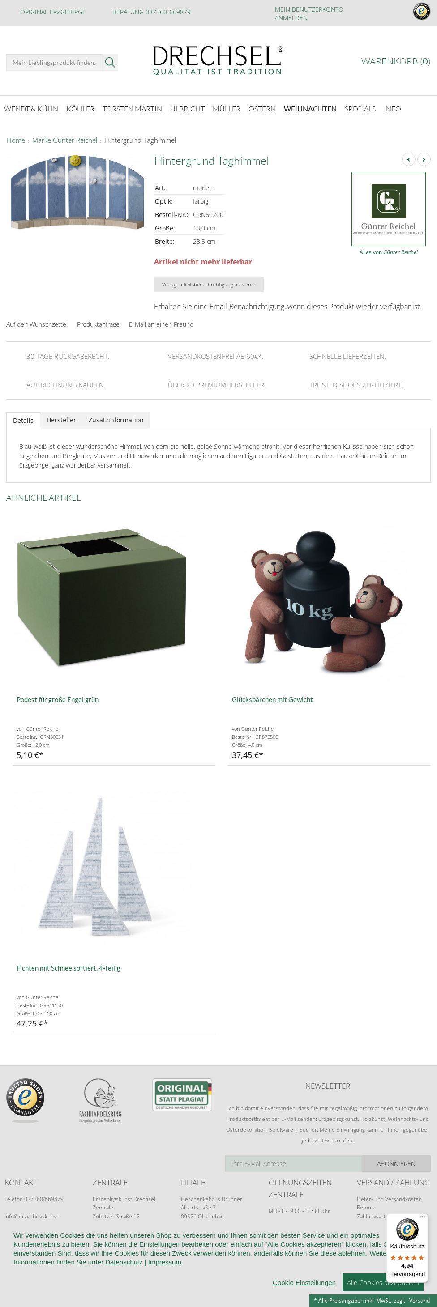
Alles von (389, 252)
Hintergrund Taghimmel (140, 140)
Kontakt (238, 1255)
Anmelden (291, 17)
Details (23, 420)
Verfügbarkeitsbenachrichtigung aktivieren (209, 284)
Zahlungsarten (374, 1216)
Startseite (18, 1255)
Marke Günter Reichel (64, 140)
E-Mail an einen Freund (161, 324)
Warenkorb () (396, 61)
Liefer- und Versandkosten (389, 1199)
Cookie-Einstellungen (35, 1268)
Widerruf (202, 1255)
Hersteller (61, 420)
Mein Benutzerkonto (309, 9)
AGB (172, 1255)
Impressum (93, 1268)
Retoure (367, 1207)
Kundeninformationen (124, 1255)
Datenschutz (279, 1255)
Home (16, 140)
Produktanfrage (98, 324)
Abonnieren (396, 1163)
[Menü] (422, 1218)
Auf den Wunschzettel (37, 324)
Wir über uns (62, 1255)
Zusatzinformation (116, 420)
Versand (419, 1300)
